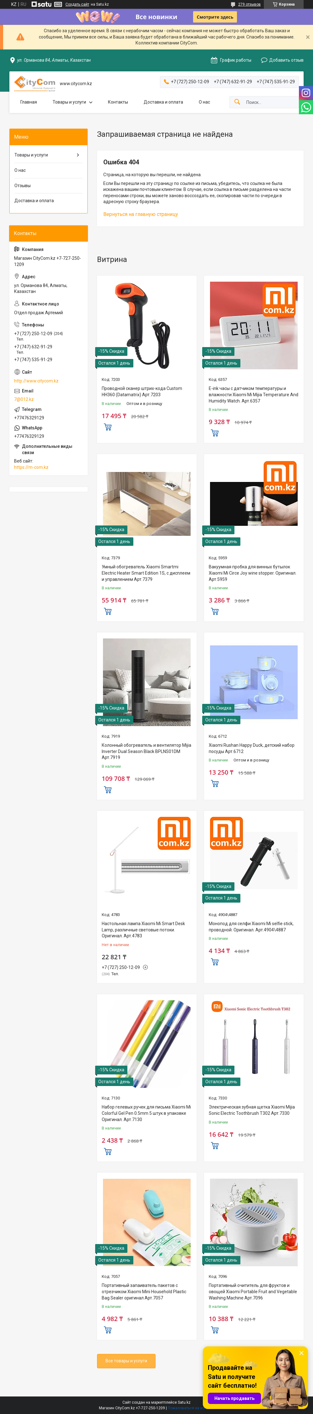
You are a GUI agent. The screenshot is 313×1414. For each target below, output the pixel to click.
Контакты (118, 102)
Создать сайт (77, 4)
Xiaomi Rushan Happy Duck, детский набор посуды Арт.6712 (252, 748)
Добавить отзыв (286, 60)
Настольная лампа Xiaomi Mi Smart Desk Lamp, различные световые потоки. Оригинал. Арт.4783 (143, 929)
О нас (204, 102)
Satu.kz (184, 1402)
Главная (28, 102)
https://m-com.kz (31, 467)
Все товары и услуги (126, 1360)
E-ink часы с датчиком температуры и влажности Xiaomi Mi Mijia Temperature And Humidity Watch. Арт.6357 (253, 394)
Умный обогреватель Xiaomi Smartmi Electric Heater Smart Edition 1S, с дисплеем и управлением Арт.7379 (146, 572)
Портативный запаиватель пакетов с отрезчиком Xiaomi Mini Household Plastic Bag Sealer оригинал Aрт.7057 (144, 1291)
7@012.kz (24, 399)
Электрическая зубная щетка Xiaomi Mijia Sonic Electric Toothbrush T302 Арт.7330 (252, 1110)
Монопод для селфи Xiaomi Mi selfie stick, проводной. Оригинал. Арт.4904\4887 (251, 926)
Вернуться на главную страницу (140, 214)
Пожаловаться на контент (191, 1408)
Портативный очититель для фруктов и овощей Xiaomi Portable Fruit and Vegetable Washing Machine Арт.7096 (253, 1291)
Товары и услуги (69, 102)
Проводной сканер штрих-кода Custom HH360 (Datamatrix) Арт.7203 (142, 391)
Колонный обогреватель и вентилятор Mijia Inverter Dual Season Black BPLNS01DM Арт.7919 (146, 751)
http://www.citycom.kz (36, 380)
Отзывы (22, 185)
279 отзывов (249, 4)
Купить (108, 426)
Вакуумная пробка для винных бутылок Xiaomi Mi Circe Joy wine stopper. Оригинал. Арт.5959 (252, 572)
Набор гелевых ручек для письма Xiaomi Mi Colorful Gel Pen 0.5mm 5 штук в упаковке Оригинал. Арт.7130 (146, 1113)
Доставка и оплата (163, 102)
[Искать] (237, 102)
